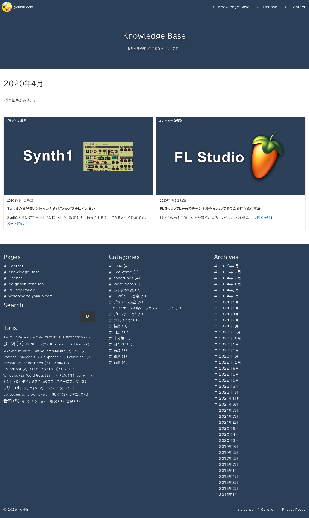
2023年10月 (230, 338)
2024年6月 (229, 302)
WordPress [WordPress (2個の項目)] (38, 375)
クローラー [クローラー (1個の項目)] (84, 376)
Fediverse (123, 272)
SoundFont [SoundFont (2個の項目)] (15, 369)
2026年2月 (229, 266)
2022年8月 (229, 374)
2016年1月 (228, 470)
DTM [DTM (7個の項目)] (13, 344)
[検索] (87, 316)
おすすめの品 (124, 290)
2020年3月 (229, 440)
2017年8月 (228, 458)
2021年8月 (228, 410)
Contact (298, 7)
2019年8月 (228, 452)
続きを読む (15, 223)
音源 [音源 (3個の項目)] (73, 401)
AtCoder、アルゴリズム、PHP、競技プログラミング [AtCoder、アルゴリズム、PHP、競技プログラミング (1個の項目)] (61, 337)
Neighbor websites (26, 284)
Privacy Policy (21, 290)
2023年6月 (229, 344)
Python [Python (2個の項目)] (12, 363)
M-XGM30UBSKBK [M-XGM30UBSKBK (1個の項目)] (17, 351)
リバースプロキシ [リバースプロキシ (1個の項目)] (39, 395)
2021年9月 (228, 404)
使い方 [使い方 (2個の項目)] (59, 394)
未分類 (119, 338)
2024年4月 (229, 314)
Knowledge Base (234, 7)
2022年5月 (229, 380)
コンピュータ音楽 (126, 296)
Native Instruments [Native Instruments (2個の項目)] (52, 351)
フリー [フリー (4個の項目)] (12, 388)
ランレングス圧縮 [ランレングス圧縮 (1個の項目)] (14, 395)
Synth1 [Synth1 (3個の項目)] (52, 369)
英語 (117, 350)
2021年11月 (229, 398)
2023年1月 (228, 356)
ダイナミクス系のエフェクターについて (145, 308)
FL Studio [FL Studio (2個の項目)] (37, 344)
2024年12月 (230, 278)
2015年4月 (228, 476)
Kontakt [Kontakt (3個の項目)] (61, 344)
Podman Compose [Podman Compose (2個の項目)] (21, 357)
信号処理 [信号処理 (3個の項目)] (79, 394)
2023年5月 (229, 350)
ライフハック (123, 320)
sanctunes (123, 278)
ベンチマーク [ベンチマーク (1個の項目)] (54, 389)
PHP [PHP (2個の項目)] (80, 351)
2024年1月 (228, 326)
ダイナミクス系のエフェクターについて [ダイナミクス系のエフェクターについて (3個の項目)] (54, 382)
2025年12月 (230, 272)
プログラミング (125, 314)
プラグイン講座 (125, 302)
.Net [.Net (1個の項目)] (8, 337)
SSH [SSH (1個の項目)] (35, 369)
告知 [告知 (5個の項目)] (11, 401)
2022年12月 (230, 362)
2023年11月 (230, 332)
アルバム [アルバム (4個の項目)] (63, 375)
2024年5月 (229, 308)
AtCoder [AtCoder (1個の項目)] (23, 337)
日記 (117, 332)
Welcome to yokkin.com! (31, 296)
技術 (117, 326)
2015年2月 (228, 488)
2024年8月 (229, 296)
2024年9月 (229, 290)
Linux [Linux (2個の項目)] (81, 344)
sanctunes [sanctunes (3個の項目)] (37, 363)
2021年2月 (228, 422)
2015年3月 (228, 482)
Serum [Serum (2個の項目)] (60, 363)
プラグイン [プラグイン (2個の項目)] (34, 388)
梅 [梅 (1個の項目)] (34, 402)
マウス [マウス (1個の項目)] (71, 389)
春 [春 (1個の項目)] (25, 402)
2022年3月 (229, 386)
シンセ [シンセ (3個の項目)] (11, 382)
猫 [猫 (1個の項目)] (44, 402)
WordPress (124, 284)
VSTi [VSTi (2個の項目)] (71, 369)
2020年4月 (229, 434)
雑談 (117, 356)
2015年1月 (228, 494)
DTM (118, 266)
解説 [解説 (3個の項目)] (57, 401)
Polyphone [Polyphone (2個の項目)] (53, 357)
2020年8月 (229, 428)
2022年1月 (228, 392)
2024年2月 (229, 320)
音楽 (117, 362)
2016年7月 (228, 464)
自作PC (120, 344)
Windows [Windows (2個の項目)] (13, 375)
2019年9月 (228, 446)
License (270, 7)
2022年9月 (229, 368)
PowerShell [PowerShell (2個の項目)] (79, 357)
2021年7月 (228, 416)
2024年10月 (230, 284)
